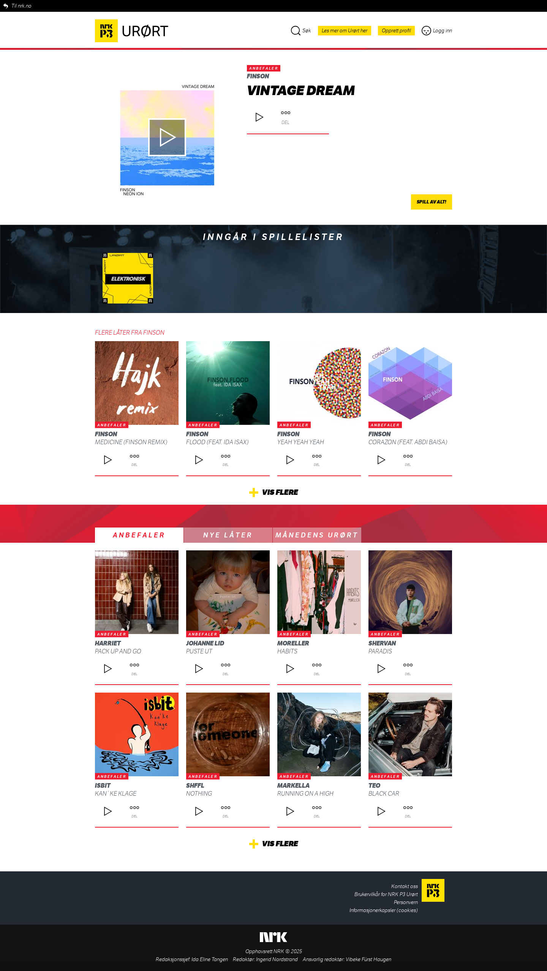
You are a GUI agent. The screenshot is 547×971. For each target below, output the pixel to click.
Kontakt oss (404, 886)
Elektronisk (128, 279)
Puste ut (199, 651)
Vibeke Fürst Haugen (368, 959)
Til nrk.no (21, 6)
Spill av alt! (431, 202)
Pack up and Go (118, 651)
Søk (301, 30)
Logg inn (437, 30)
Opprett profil (396, 30)
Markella (293, 785)
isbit (103, 785)
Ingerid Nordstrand (277, 959)
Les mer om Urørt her (344, 30)
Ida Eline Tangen (209, 959)
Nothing (199, 793)
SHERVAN (382, 643)
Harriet (108, 643)
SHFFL (195, 785)
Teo (374, 785)
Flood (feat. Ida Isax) (217, 442)
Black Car (383, 793)
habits (287, 651)
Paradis (380, 651)
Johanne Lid (205, 643)
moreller (293, 643)
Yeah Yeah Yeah (300, 442)
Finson (258, 76)
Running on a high (305, 793)
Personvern (406, 902)
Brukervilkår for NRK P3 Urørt (386, 894)
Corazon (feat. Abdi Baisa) (407, 442)
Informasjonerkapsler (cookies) (383, 910)
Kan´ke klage (115, 793)
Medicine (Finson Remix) (131, 442)
